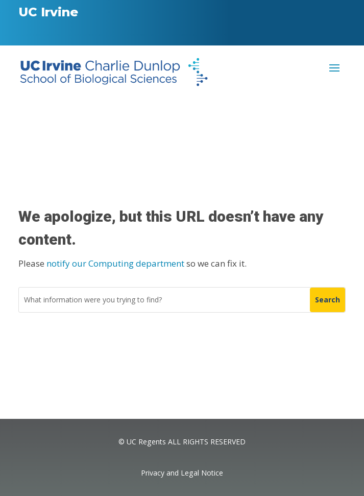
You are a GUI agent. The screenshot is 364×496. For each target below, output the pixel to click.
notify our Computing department (115, 263)
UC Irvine (48, 12)
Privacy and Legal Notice (182, 473)
